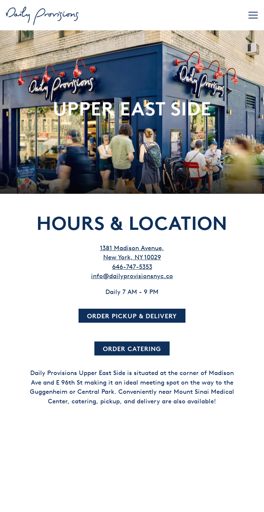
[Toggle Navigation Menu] (253, 15)
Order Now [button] (132, 502)
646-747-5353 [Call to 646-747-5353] (132, 263)
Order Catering (132, 345)
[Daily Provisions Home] (43, 15)
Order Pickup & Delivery (132, 312)
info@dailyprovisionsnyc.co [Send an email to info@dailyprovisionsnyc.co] (132, 272)
